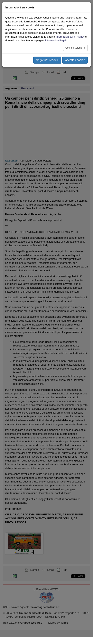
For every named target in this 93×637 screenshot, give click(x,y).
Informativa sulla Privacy (70, 36)
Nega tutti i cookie (47, 60)
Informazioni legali (55, 40)
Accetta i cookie (75, 60)
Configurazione (74, 47)
